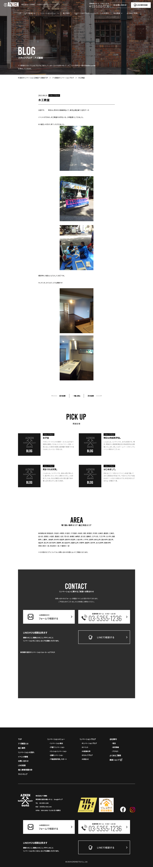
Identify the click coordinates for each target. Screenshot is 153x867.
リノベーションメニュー (56, 739)
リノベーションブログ (81, 13)
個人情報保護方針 (25, 769)
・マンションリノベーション (58, 751)
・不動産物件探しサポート (58, 759)
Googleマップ (58, 799)
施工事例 (66, 13)
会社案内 (113, 739)
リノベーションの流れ (101, 13)
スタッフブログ (54, 95)
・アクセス (115, 751)
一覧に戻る (76, 396)
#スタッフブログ (87, 755)
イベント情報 (23, 756)
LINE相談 (22, 765)
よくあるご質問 (132, 13)
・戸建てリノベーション (56, 747)
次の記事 (91, 396)
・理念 (114, 743)
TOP (19, 13)
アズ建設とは (30, 13)
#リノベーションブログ (89, 743)
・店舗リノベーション (56, 755)
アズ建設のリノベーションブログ (63, 78)
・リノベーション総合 (56, 743)
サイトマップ (22, 774)
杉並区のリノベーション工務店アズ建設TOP (33, 78)
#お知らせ (85, 759)
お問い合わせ (23, 761)
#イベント (85, 747)
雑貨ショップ (116, 759)
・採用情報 (115, 747)
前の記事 (62, 396)
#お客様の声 (86, 751)
